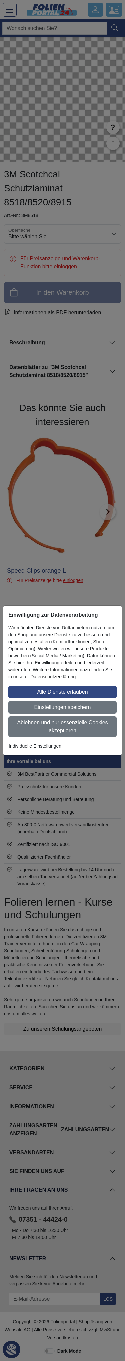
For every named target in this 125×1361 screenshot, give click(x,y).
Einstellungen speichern (62, 707)
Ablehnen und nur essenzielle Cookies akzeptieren (62, 726)
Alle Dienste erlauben (62, 692)
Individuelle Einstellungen (35, 746)
